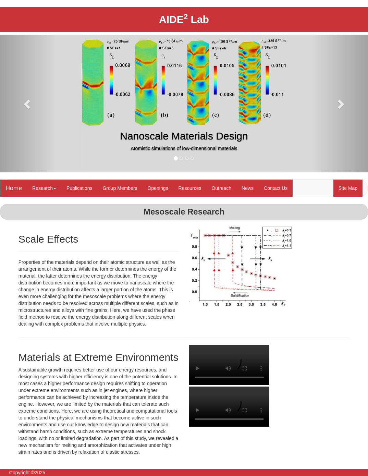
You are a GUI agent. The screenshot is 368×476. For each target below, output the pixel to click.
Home (13, 188)
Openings (158, 188)
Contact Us (275, 188)
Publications (79, 188)
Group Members (119, 188)
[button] (27, 103)
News (248, 188)
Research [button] (44, 188)
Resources (190, 188)
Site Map (348, 188)
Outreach (221, 188)
